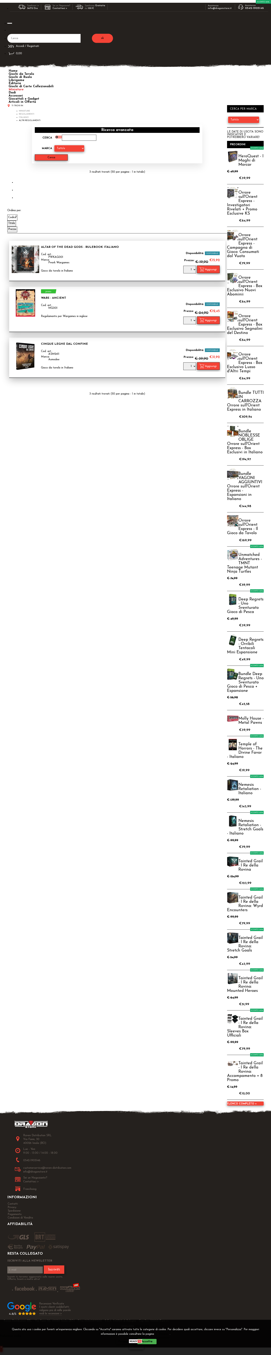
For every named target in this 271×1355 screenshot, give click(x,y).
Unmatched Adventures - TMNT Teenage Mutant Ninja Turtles (244, 563)
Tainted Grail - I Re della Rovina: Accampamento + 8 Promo (245, 1071)
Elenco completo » (242, 1103)
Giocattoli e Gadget (24, 98)
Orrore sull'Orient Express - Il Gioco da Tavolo (242, 526)
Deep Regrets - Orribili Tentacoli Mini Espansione (245, 646)
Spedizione (14, 1211)
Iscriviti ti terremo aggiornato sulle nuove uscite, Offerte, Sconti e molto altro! (35, 1278)
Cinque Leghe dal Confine (64, 344)
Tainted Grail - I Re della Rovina (250, 865)
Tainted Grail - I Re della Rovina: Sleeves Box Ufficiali (245, 1027)
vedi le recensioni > (50, 1313)
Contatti (13, 1204)
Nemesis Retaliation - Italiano (249, 789)
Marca (47, 148)
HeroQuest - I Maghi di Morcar (250, 160)
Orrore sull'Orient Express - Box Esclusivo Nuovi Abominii (244, 286)
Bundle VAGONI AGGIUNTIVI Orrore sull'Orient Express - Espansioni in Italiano (244, 486)
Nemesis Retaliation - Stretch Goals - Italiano (245, 827)
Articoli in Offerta (22, 101)
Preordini (238, 144)
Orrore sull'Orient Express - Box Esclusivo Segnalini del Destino (244, 324)
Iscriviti (54, 1269)
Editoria (15, 83)
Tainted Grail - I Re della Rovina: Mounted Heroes (245, 984)
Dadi (12, 92)
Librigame (16, 80)
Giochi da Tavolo (21, 74)
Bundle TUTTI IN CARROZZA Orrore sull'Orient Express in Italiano (245, 401)
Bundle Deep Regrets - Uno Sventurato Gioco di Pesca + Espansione (245, 682)
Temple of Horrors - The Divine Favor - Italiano (245, 750)
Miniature (16, 89)
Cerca (47, 138)
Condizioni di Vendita (20, 1217)
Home (13, 70)
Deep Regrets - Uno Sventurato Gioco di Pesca (245, 605)
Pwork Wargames (58, 262)
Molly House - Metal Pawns (251, 720)
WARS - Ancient (53, 298)
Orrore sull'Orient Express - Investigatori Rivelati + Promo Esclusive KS (242, 203)
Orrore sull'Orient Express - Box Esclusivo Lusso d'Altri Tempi (244, 362)
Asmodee (54, 359)
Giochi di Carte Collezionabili (31, 86)
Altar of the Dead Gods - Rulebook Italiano (80, 247)
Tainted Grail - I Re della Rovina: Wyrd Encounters (245, 903)
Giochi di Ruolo (20, 77)
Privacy (163, 1334)
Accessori (16, 95)
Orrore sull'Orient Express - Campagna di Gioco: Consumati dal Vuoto (243, 245)
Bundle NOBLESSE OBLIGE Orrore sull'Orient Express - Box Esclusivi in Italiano (245, 441)
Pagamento (15, 1214)
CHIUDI (136, 1347)
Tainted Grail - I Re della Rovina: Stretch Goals (245, 944)
